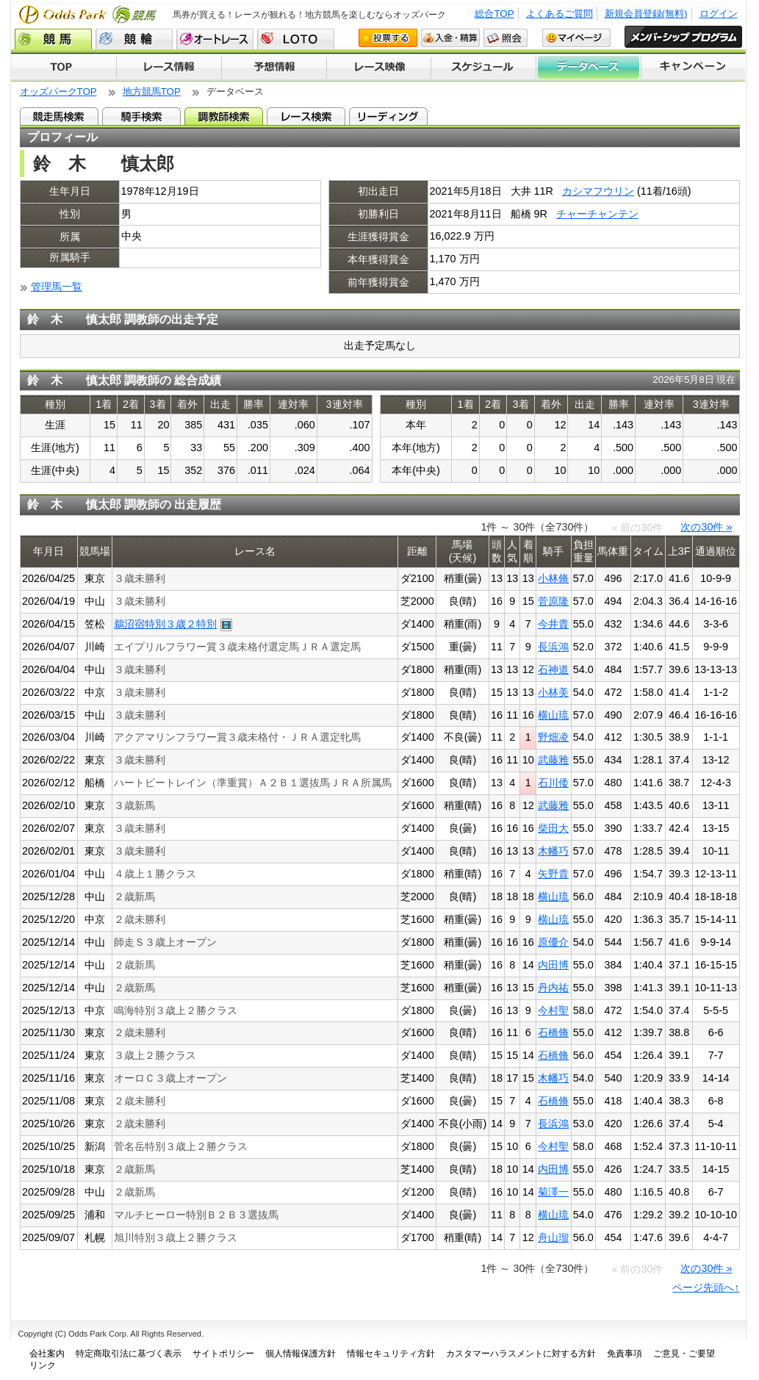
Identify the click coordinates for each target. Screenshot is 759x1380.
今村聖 (553, 1010)
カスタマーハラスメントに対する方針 (521, 1353)
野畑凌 (553, 737)
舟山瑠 (553, 1237)
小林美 (553, 692)
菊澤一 (553, 1192)
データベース (588, 68)
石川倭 (553, 782)
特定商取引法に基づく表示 (128, 1353)
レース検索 (306, 116)
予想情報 (273, 68)
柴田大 (553, 828)
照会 (505, 38)
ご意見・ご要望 (684, 1353)
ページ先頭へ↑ (705, 1287)
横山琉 (553, 715)
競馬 (53, 39)
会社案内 (47, 1353)
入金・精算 (450, 38)
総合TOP (494, 13)
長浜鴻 (553, 647)
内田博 (553, 965)
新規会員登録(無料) (646, 13)
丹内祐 (553, 987)
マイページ (576, 38)
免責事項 (624, 1353)
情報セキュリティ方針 (391, 1353)
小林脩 (553, 578)
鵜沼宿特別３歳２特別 (165, 624)
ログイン (718, 13)
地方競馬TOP (152, 91)
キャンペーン (693, 68)
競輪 (134, 39)
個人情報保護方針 (300, 1353)
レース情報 (168, 68)
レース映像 (378, 68)
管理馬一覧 (56, 286)
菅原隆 (553, 601)
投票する (388, 38)
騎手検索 (141, 116)
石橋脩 (553, 1032)
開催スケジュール (483, 68)
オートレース (214, 39)
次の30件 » (706, 527)
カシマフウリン (598, 191)
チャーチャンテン (597, 214)
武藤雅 (553, 760)
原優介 (553, 942)
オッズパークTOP (58, 91)
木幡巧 (553, 851)
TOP (63, 68)
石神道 (553, 669)
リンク (42, 1365)
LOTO (295, 39)
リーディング (388, 116)
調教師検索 (223, 116)
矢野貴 (553, 874)
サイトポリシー (223, 1353)
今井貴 (553, 624)
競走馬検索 (59, 116)
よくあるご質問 (559, 13)
